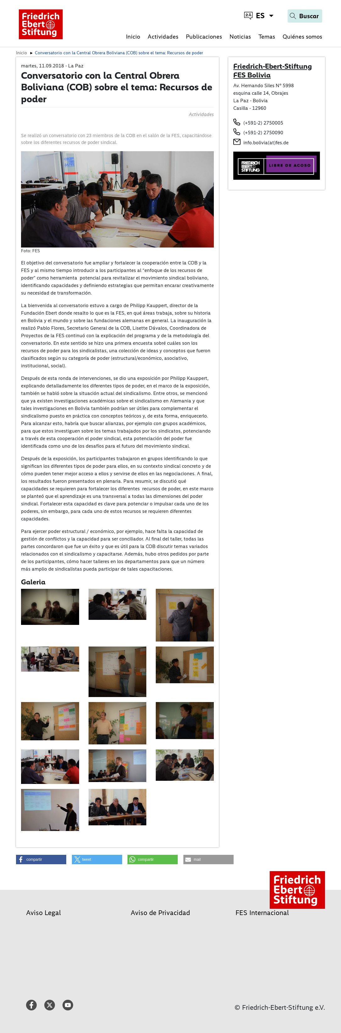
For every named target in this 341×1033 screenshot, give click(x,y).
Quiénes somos (302, 36)
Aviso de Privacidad (160, 912)
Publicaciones (204, 36)
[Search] (305, 16)
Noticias (240, 36)
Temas (266, 36)
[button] (41, 859)
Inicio (133, 36)
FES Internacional (262, 912)
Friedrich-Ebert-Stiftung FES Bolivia (272, 70)
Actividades (163, 36)
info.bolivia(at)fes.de (266, 143)
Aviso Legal (43, 912)
